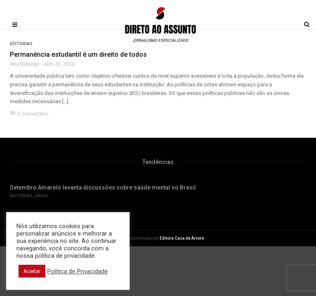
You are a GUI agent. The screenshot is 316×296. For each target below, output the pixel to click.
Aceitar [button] (31, 271)
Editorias (21, 196)
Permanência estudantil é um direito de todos (78, 54)
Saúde (42, 196)
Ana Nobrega (24, 64)
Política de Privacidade (77, 271)
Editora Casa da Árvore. (182, 238)
